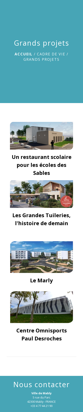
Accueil (24, 54)
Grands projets (41, 59)
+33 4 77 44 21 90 (41, 406)
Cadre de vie (51, 54)
